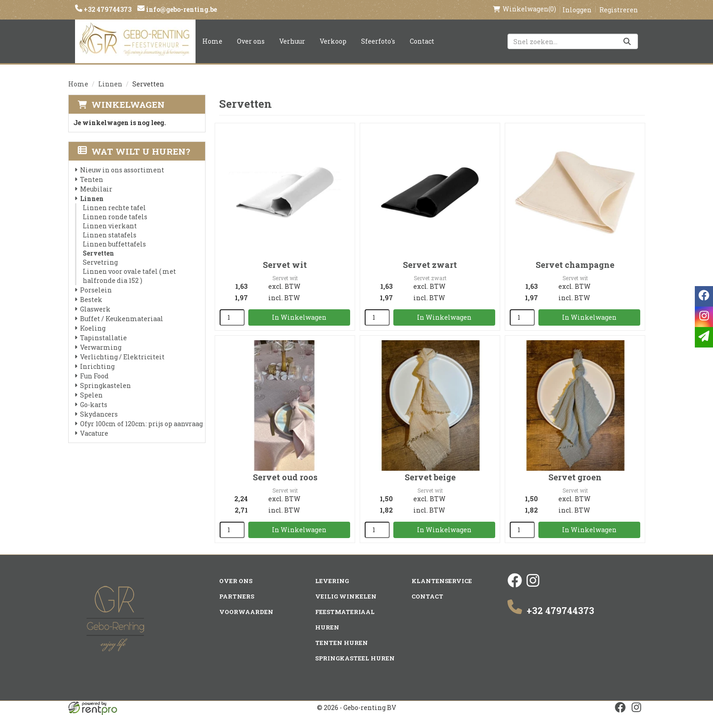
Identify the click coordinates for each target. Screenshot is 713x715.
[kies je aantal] (232, 317)
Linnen (110, 84)
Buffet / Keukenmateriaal (121, 318)
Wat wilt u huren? (134, 151)
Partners (236, 596)
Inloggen (577, 9)
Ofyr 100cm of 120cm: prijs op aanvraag (141, 423)
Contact (422, 41)
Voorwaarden (246, 612)
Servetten (98, 253)
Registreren (618, 9)
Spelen (91, 395)
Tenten (91, 179)
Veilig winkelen (346, 596)
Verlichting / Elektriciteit (122, 356)
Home (212, 41)
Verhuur (292, 41)
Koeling (92, 328)
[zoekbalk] (572, 41)
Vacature (94, 433)
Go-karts (93, 404)
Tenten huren (341, 643)
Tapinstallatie (103, 337)
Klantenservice (442, 581)
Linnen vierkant (110, 226)
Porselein (96, 290)
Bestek (91, 299)
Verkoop (333, 41)
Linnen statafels (109, 235)
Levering (332, 581)
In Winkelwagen (299, 317)
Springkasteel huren (355, 658)
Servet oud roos (285, 477)
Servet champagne (575, 264)
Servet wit (285, 264)
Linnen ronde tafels (115, 216)
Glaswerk (95, 309)
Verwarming (100, 347)
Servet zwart (430, 264)
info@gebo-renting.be (181, 9)
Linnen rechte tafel (114, 207)
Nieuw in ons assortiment (122, 170)
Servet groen (575, 477)
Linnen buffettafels (114, 244)
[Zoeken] (627, 41)
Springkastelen (105, 385)
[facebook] (514, 585)
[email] (704, 337)
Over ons (251, 41)
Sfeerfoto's (378, 41)
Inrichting (97, 366)
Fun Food (94, 376)
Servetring (100, 262)
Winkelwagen (128, 104)
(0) (524, 9)
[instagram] (533, 585)
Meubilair (96, 189)
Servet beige (430, 477)
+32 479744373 (106, 9)
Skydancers (99, 414)
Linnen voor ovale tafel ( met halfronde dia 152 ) (129, 276)
